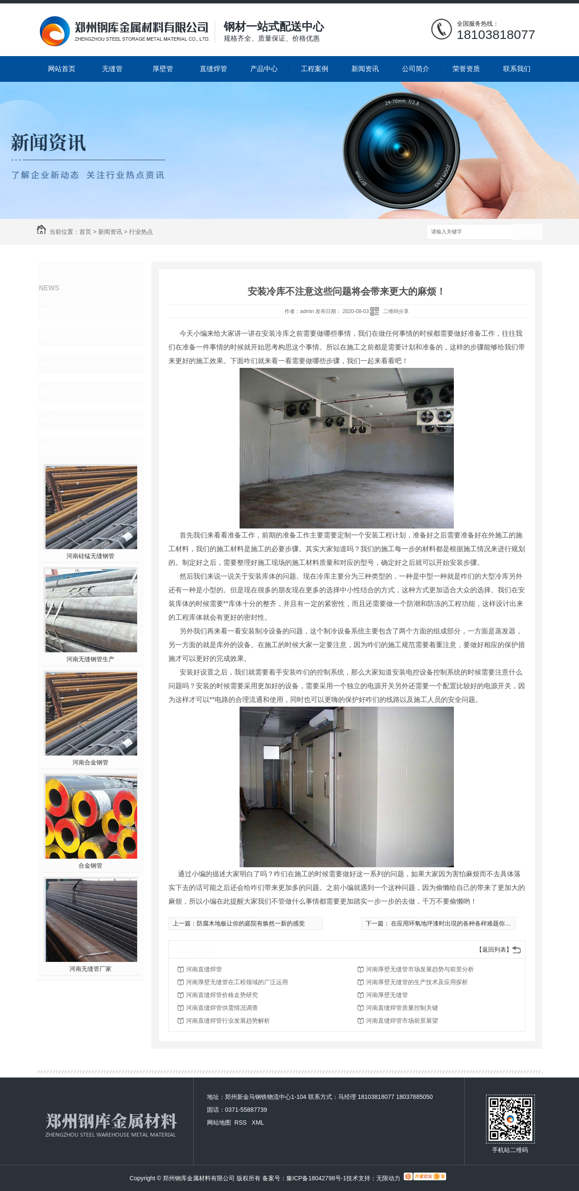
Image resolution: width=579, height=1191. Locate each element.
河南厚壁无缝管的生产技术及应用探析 (417, 982)
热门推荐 (65, 446)
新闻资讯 (365, 68)
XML (258, 1122)
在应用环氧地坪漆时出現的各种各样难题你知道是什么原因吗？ (474, 923)
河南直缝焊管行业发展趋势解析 (228, 1020)
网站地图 (219, 1122)
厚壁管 (163, 68)
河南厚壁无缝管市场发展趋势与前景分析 (420, 969)
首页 (85, 231)
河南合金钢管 (90, 762)
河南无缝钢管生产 (90, 659)
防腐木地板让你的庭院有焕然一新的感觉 (251, 923)
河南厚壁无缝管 (387, 994)
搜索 (527, 232)
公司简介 (415, 68)
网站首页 (61, 68)
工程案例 (314, 68)
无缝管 (112, 68)
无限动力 (388, 1178)
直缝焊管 (213, 68)
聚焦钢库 (65, 309)
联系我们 (517, 68)
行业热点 (141, 231)
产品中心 (264, 68)
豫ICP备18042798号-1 (316, 1178)
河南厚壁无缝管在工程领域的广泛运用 (237, 982)
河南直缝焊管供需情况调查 (222, 1007)
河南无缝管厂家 (90, 968)
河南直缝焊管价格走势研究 (222, 994)
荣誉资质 (466, 68)
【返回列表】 (494, 949)
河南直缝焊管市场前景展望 (402, 1020)
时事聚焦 (65, 391)
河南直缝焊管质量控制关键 (402, 1007)
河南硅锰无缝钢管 (90, 555)
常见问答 (65, 364)
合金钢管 (90, 865)
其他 (57, 419)
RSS (241, 1122)
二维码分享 (396, 311)
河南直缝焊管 (204, 969)
